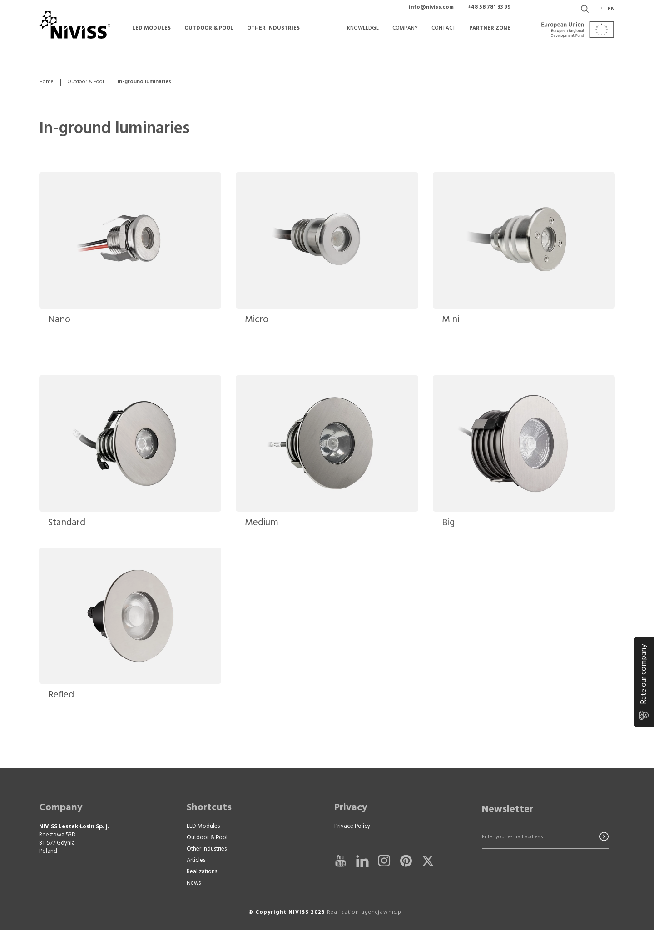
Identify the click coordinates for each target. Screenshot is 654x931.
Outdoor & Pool (85, 82)
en (611, 13)
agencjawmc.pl (382, 913)
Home (46, 82)
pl (602, 13)
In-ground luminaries (124, 128)
